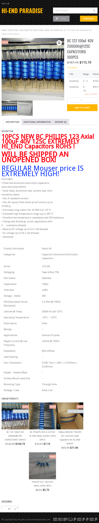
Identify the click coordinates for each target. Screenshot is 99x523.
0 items (64, 18)
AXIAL (47, 30)
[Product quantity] (82, 100)
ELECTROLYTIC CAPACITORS (31, 30)
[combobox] (10, 508)
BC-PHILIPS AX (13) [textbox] (11, 509)
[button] (59, 43)
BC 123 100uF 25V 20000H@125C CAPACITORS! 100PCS (15, 436)
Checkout (88, 18)
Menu (4, 4)
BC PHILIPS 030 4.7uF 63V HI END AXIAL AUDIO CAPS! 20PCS (42, 436)
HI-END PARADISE (22, 10)
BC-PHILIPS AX (57, 30)
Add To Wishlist (91, 94)
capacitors (13, 30)
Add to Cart (82, 107)
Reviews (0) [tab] (60, 122)
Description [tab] (12, 122)
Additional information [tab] (37, 122)
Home (3, 30)
